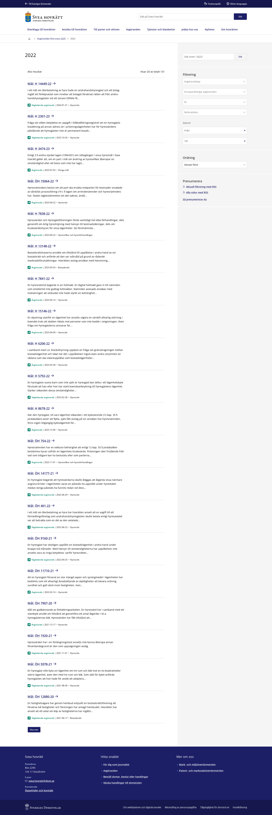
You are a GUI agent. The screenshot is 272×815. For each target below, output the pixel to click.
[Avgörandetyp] (213, 82)
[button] (215, 81)
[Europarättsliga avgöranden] (213, 92)
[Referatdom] (213, 112)
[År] (213, 102)
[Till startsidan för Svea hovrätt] (44, 16)
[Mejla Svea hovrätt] (39, 781)
